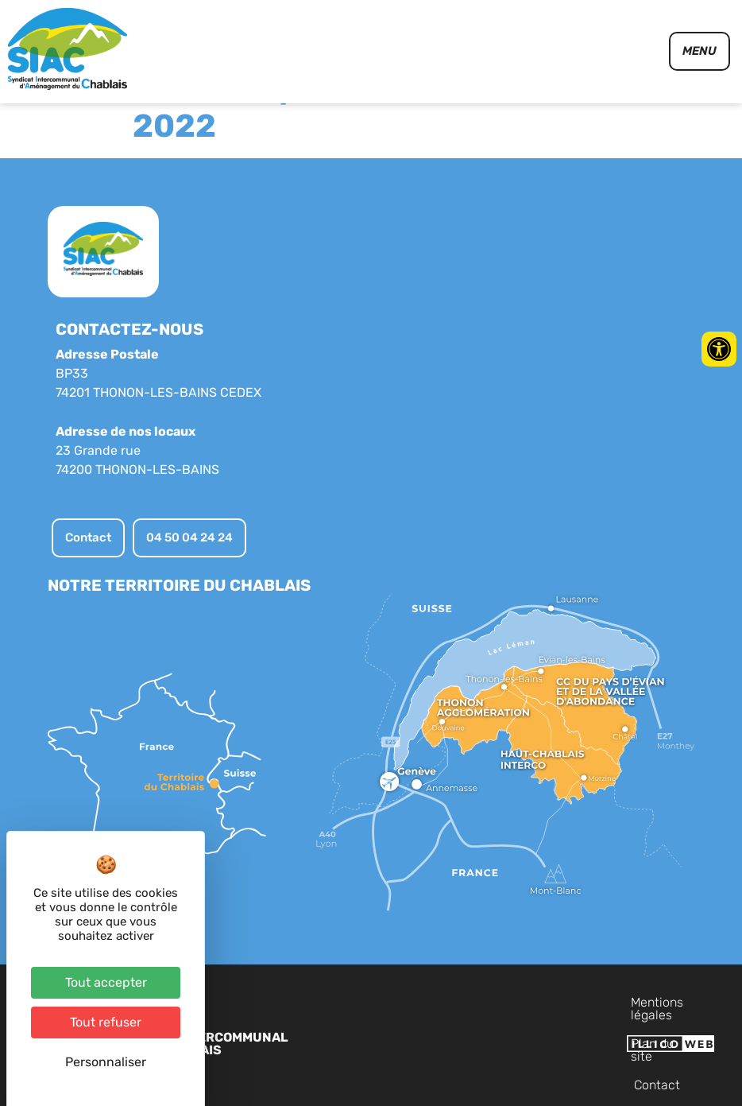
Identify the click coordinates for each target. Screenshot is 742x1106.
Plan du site (614, 1042)
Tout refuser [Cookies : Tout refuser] (105, 1022)
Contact (687, 1042)
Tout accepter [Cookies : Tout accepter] (106, 982)
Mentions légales (516, 1042)
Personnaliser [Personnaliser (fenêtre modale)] (105, 1061)
